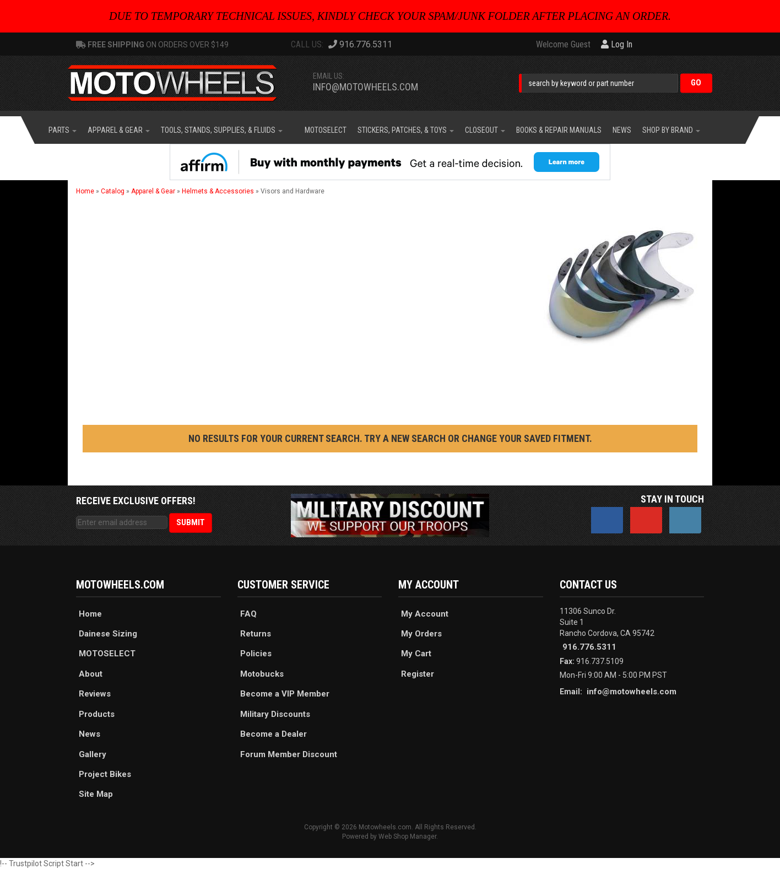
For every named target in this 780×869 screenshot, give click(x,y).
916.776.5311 (589, 647)
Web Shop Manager (407, 836)
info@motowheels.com (365, 87)
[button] (615, 83)
